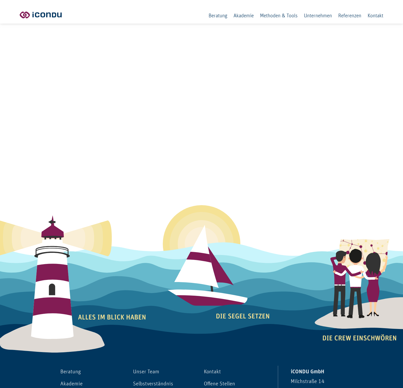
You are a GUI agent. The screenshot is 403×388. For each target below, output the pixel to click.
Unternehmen (318, 15)
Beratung (218, 15)
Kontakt (375, 15)
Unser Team (146, 371)
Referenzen (349, 15)
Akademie (244, 15)
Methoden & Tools (279, 15)
